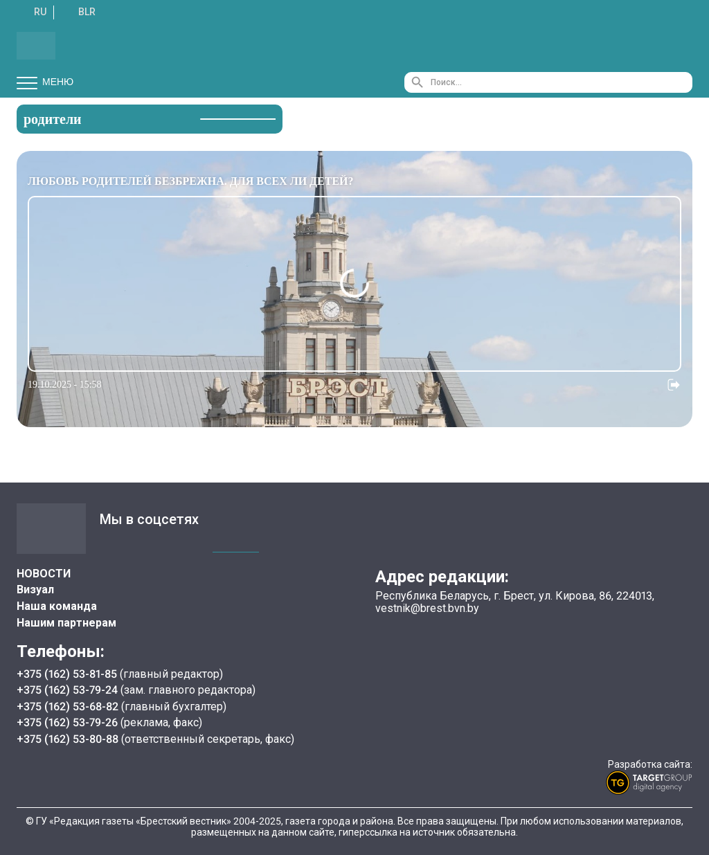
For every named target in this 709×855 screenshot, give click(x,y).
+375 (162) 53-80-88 (69, 739)
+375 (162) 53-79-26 (67, 722)
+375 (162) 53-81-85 (68, 674)
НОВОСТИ (44, 573)
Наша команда (57, 606)
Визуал (35, 589)
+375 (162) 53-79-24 (67, 689)
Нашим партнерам (66, 622)
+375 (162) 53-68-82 (69, 706)
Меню (45, 82)
